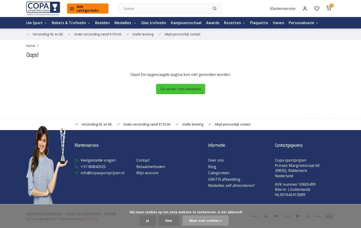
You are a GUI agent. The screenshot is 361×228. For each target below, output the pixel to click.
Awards (212, 22)
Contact (143, 160)
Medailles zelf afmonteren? (231, 185)
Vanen (278, 22)
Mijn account (147, 172)
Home (33, 45)
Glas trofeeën (153, 22)
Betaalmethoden (150, 166)
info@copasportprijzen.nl (102, 172)
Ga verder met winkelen (180, 88)
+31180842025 (93, 166)
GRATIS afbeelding (224, 179)
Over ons (216, 160)
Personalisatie (304, 22)
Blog (212, 166)
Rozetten (234, 22)
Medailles (125, 22)
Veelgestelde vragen (98, 160)
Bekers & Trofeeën (71, 22)
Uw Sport (36, 22)
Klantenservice (282, 8)
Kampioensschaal (186, 22)
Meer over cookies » (205, 220)
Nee (168, 220)
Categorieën (219, 172)
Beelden (102, 22)
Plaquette (259, 22)
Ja (147, 220)
